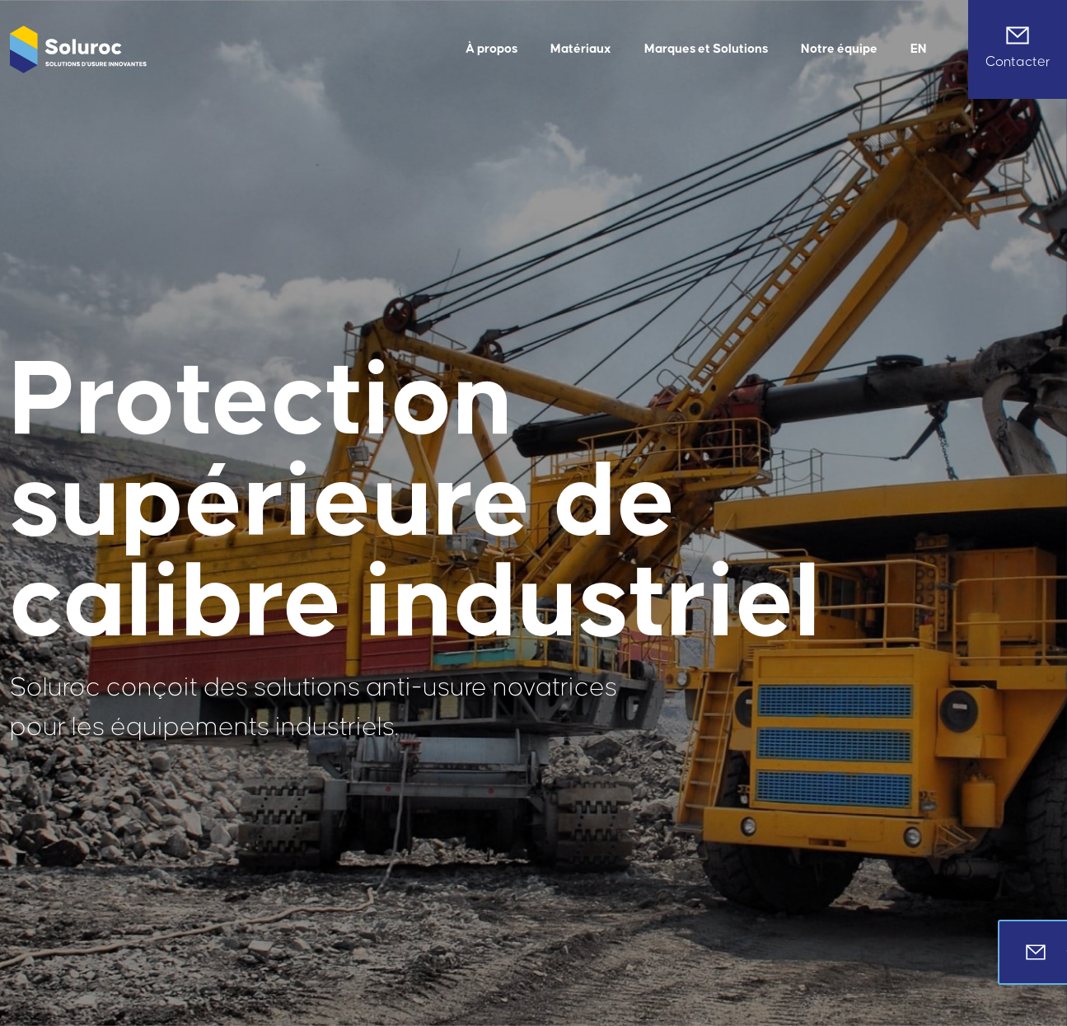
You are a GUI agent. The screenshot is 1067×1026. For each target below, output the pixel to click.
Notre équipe (839, 49)
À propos (491, 49)
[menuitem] (918, 49)
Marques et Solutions (706, 49)
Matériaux (580, 49)
